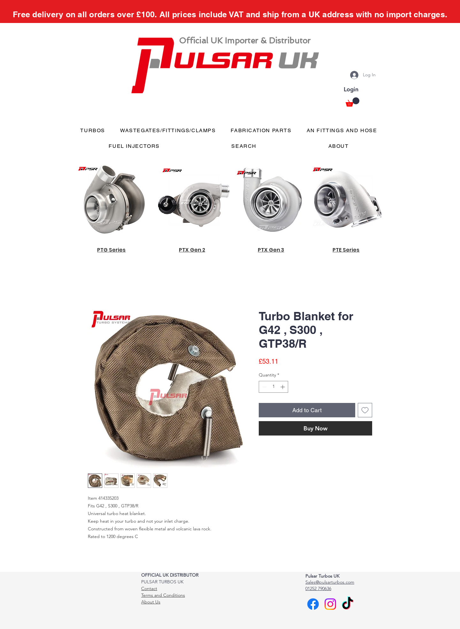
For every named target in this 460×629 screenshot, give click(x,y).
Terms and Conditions (163, 595)
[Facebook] (313, 604)
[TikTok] (347, 604)
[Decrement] (264, 386)
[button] (352, 102)
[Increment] (283, 386)
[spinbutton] (273, 386)
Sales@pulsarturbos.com (329, 582)
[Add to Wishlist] (365, 410)
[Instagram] (330, 604)
